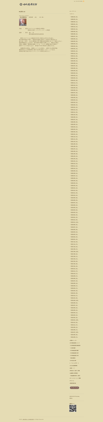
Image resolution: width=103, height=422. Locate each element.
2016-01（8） (74, 293)
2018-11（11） (75, 222)
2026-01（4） (74, 24)
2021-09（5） (74, 143)
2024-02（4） (74, 77)
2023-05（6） (74, 97)
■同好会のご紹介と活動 (75, 370)
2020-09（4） (74, 170)
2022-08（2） (74, 117)
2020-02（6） (74, 185)
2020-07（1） (74, 175)
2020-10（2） (74, 168)
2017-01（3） (74, 266)
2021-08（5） (74, 146)
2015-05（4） (74, 310)
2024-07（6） (74, 65)
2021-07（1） (74, 148)
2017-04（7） (74, 258)
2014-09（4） (74, 327)
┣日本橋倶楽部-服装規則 (75, 345)
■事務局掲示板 (73, 383)
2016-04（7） (74, 288)
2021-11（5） (74, 139)
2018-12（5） (74, 219)
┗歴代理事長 (72, 358)
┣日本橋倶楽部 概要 (74, 350)
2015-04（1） (74, 312)
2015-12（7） (74, 295)
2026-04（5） (74, 16)
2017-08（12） (75, 251)
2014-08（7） (74, 329)
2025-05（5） (74, 41)
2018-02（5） (74, 236)
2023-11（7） (74, 82)
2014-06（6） (74, 334)
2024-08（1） (74, 63)
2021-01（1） (74, 161)
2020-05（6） (74, 180)
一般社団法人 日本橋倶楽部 (28, 419)
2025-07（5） (74, 36)
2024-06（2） (74, 68)
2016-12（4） (74, 268)
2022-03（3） (74, 129)
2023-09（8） (74, 87)
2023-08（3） (74, 90)
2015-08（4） (74, 302)
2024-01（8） (74, 80)
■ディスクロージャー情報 (75, 378)
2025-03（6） (74, 46)
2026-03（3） (74, 19)
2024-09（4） (74, 60)
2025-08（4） (74, 33)
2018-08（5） (74, 224)
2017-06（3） (74, 253)
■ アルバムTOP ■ (74, 363)
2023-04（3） (74, 99)
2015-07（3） (74, 305)
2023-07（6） (74, 92)
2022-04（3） (74, 126)
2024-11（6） (74, 55)
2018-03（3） (74, 234)
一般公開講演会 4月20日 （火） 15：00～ (31, 17)
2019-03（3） (74, 212)
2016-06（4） (74, 283)
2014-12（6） (74, 322)
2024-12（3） (74, 53)
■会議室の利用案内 (74, 373)
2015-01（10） (75, 319)
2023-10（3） (74, 85)
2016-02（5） (74, 290)
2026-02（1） (74, 21)
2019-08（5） (74, 200)
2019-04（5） (74, 209)
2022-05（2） (74, 124)
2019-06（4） (74, 205)
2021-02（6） (74, 158)
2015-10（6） (74, 297)
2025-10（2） (74, 29)
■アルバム (72, 380)
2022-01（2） (74, 134)
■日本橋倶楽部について (75, 342)
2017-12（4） (74, 241)
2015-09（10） (75, 300)
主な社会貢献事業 (73, 365)
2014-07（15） (75, 332)
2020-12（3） (74, 163)
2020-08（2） (74, 173)
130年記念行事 (73, 360)
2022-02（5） (74, 131)
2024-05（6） (74, 70)
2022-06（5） (74, 121)
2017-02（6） (74, 263)
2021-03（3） (74, 156)
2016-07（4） (74, 280)
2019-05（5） (74, 207)
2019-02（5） (74, 214)
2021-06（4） (74, 151)
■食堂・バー (72, 368)
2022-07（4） (74, 119)
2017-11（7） (74, 244)
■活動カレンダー (73, 340)
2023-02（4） (74, 104)
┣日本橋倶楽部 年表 (74, 355)
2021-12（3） (74, 136)
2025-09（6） (74, 31)
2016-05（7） (74, 285)
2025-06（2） (74, 38)
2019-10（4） (74, 195)
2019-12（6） (74, 190)
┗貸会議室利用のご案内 (75, 375)
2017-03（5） (74, 261)
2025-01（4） (74, 51)
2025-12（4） (74, 26)
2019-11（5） (74, 192)
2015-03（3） (74, 315)
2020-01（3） (74, 187)
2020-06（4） (74, 178)
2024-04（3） (74, 73)
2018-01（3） (74, 239)
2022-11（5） (74, 112)
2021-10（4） (74, 141)
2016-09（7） (74, 275)
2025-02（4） (74, 48)
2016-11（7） (74, 271)
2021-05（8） (74, 153)
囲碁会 (71, 398)
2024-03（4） (74, 75)
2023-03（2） (74, 102)
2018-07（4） (74, 227)
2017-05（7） (74, 256)
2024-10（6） (74, 58)
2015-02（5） (74, 317)
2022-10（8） (74, 114)
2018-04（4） (74, 231)
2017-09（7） (74, 249)
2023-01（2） (74, 107)
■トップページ (73, 11)
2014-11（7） (74, 324)
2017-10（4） (74, 246)
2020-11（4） (74, 165)
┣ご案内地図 (72, 348)
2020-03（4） (74, 183)
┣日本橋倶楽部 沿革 (74, 353)
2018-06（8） (74, 229)
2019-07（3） (74, 202)
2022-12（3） (74, 109)
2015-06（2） (74, 307)
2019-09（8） (74, 197)
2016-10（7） (74, 273)
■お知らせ (72, 13)
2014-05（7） (74, 337)
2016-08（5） (74, 278)
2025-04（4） (74, 43)
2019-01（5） (74, 217)
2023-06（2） (74, 95)
